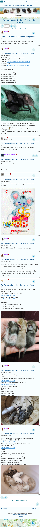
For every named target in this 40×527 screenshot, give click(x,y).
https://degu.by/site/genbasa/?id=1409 (18, 61)
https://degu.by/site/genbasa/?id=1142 (17, 65)
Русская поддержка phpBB (20, 514)
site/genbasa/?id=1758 (8, 295)
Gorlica (6, 31)
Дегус (5, 138)
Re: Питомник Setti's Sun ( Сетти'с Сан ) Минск (17, 53)
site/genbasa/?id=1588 (8, 384)
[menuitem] (36, 509)
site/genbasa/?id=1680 (8, 299)
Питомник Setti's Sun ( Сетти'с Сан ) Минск (20, 21)
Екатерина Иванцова (9, 154)
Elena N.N (7, 174)
